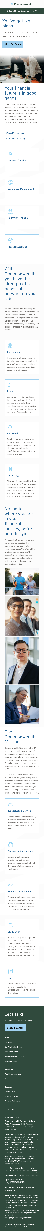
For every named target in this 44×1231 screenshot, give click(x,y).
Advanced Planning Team (15, 1056)
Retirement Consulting (13, 1079)
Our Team (8, 1042)
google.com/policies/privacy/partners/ (19, 1210)
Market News (10, 1092)
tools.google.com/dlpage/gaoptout (18, 1218)
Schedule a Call (15, 1028)
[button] (7, 1037)
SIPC (18, 1161)
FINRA (13, 1161)
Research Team (11, 1061)
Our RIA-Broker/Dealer (14, 1047)
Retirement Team (12, 1052)
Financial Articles (11, 1096)
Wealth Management (13, 1074)
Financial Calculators (13, 1101)
